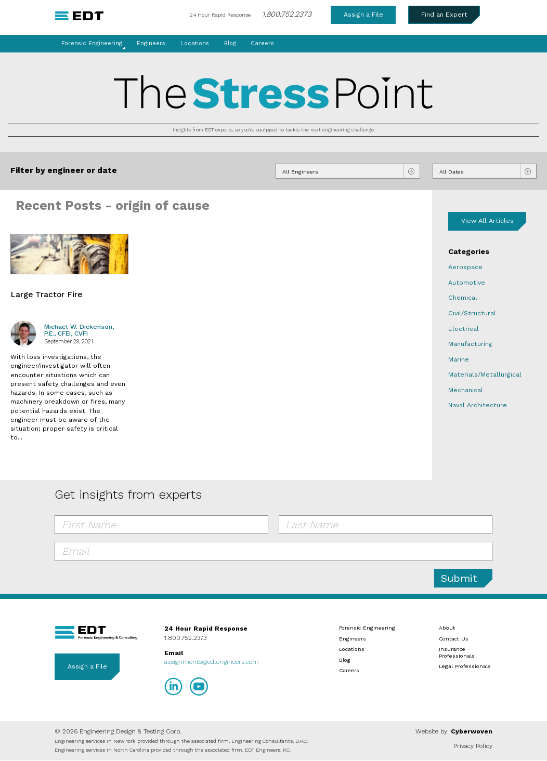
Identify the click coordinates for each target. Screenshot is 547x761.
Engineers (151, 43)
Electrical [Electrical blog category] (463, 328)
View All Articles (487, 220)
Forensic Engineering (91, 43)
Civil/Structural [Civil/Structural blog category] (472, 313)
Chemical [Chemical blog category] (462, 297)
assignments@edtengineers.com (211, 661)
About (447, 627)
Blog (230, 43)
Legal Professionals (465, 666)
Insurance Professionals (457, 652)
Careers (262, 43)
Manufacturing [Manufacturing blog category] (470, 344)
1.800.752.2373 (286, 14)
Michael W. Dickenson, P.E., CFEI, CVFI (79, 330)
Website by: (453, 731)
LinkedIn (173, 686)
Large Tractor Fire (46, 294)
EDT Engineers (96, 632)
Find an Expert (444, 14)
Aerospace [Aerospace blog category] (465, 267)
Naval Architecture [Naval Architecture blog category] (477, 405)
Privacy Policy (472, 746)
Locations (194, 43)
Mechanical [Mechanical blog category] (465, 390)
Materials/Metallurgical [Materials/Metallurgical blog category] (485, 374)
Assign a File (363, 14)
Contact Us (453, 638)
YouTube (199, 686)
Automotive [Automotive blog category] (466, 282)
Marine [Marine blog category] (458, 359)
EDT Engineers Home (79, 15)
